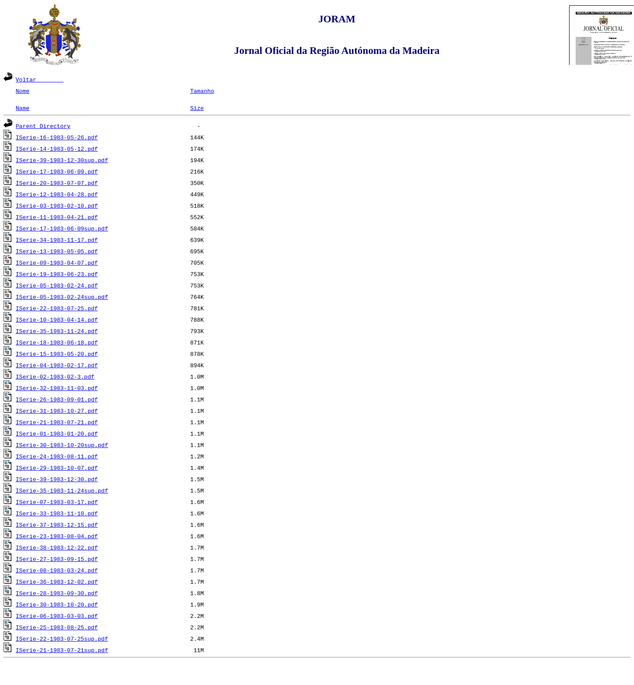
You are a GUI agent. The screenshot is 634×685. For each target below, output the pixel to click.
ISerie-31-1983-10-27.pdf (57, 411)
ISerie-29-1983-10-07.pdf (57, 468)
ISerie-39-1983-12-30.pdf (57, 479)
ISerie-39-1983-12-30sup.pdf (62, 160)
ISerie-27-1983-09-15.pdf (57, 559)
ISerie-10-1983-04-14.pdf (57, 319)
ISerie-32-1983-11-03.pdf (57, 388)
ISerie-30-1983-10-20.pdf (57, 604)
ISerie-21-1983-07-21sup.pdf (62, 650)
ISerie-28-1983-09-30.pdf (57, 593)
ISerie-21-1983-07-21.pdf (57, 422)
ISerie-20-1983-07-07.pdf (57, 183)
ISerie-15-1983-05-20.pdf (57, 354)
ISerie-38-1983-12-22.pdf (57, 547)
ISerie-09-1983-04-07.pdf (57, 262)
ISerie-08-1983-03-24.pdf (57, 570)
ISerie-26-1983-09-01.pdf (57, 399)
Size (197, 108)
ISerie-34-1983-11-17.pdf (57, 240)
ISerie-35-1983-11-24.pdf (57, 331)
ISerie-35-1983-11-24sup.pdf (62, 490)
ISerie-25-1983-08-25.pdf (57, 627)
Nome (22, 91)
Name (22, 108)
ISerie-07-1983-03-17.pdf (57, 502)
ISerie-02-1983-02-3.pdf (55, 376)
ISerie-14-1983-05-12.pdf (57, 149)
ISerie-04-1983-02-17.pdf (57, 365)
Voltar (40, 79)
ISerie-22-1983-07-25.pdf (57, 308)
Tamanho (202, 91)
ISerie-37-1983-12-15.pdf (57, 525)
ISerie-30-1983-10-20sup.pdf (62, 445)
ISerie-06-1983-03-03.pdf (57, 616)
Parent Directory (43, 126)
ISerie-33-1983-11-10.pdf (57, 513)
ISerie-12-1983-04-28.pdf (57, 194)
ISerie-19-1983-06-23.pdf (57, 274)
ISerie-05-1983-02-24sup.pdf (62, 297)
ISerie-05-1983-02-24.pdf (57, 285)
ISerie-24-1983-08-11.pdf (57, 456)
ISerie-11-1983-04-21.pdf (57, 217)
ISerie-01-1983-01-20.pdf (57, 433)
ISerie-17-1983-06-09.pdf (57, 171)
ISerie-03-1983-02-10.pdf (57, 205)
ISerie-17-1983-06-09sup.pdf (62, 228)
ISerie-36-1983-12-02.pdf (57, 582)
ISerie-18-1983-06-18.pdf (57, 342)
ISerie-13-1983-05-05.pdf (57, 251)
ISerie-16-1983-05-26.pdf (57, 137)
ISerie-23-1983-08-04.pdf (57, 536)
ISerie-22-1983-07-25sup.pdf (62, 638)
